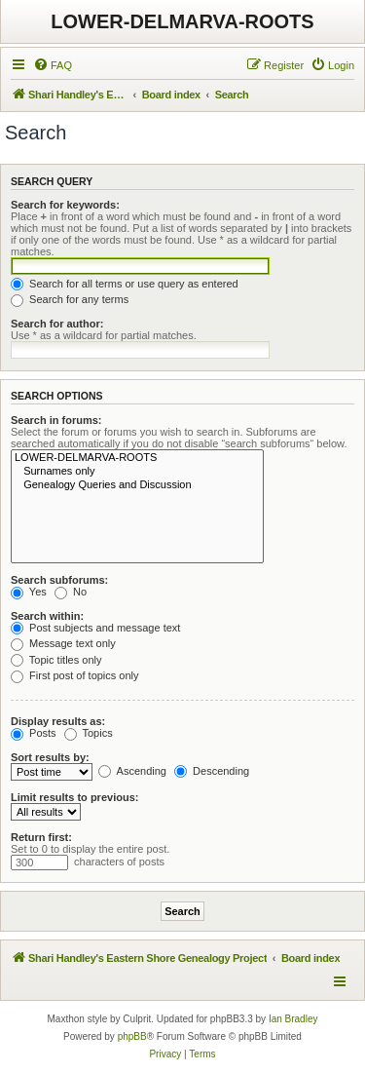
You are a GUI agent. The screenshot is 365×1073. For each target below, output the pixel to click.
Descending (211, 771)
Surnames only (137, 472)
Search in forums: (56, 420)
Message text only (63, 643)
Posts (33, 733)
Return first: (41, 837)
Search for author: (57, 323)
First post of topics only (75, 675)
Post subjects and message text (95, 627)
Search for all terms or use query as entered (124, 283)
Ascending (132, 771)
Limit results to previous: (74, 797)
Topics (88, 733)
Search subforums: (59, 580)
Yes (29, 591)
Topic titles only (56, 660)
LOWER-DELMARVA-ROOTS (182, 21)
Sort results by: (50, 757)
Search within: (47, 616)
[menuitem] (52, 65)
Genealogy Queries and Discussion (137, 485)
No (71, 591)
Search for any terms (69, 299)
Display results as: (58, 721)
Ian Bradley (293, 1019)
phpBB (132, 1036)
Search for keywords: (65, 205)
